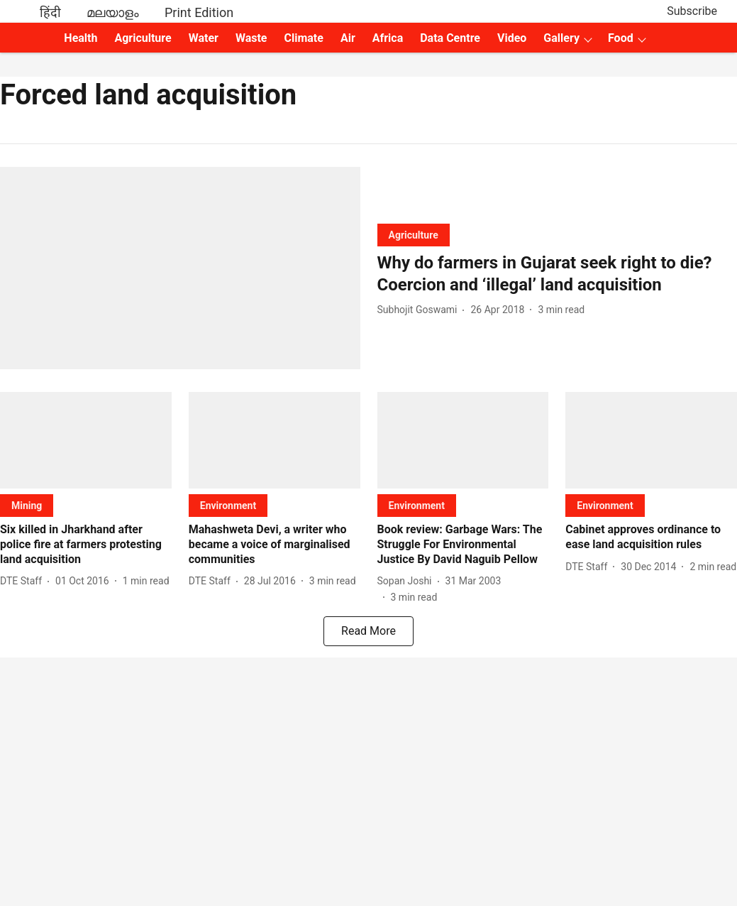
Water (203, 38)
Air (347, 38)
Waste (251, 38)
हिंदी (50, 12)
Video (511, 38)
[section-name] (413, 234)
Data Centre (450, 38)
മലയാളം (113, 12)
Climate (303, 38)
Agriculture (142, 38)
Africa (387, 38)
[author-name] (420, 309)
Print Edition (199, 12)
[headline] (557, 274)
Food (620, 38)
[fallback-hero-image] (180, 268)
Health (80, 38)
